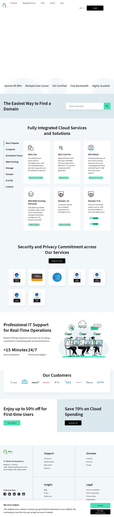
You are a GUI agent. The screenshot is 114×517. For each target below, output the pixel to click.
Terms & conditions (93, 490)
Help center (48, 465)
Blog (45, 490)
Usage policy (90, 499)
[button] (82, 8)
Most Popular (12, 143)
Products (89, 459)
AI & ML (9, 180)
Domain (9, 174)
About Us (47, 468)
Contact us (47, 459)
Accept (100, 505)
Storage (9, 168)
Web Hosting (12, 161)
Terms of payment (92, 493)
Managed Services (29, 3)
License (9, 186)
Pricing (88, 465)
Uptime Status (49, 462)
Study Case (48, 496)
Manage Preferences (100, 512)
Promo (52, 3)
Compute (10, 149)
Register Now (57, 261)
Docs (62, 3)
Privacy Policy (91, 496)
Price (43, 3)
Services (89, 462)
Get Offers (12, 423)
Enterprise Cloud (14, 155)
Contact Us (73, 423)
